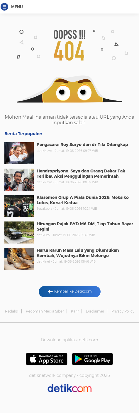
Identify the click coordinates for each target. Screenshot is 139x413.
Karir (75, 311)
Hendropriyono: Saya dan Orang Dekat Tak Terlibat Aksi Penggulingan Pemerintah (81, 173)
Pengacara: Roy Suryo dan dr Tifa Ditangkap (82, 144)
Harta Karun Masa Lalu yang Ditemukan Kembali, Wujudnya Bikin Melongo (78, 253)
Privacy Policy (122, 311)
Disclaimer (95, 311)
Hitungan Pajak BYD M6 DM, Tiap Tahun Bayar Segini (85, 226)
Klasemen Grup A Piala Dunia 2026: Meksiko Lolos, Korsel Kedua (83, 200)
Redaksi (11, 311)
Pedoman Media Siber (45, 311)
